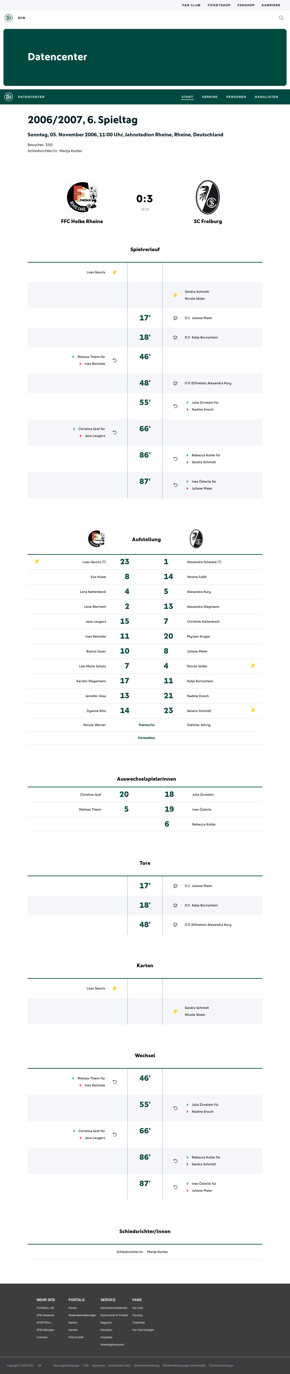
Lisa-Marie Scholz (92, 666)
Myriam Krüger (198, 636)
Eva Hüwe (98, 577)
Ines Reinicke (95, 364)
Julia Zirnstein (202, 402)
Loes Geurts (96, 272)
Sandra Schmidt (197, 291)
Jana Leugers (95, 436)
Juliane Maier (202, 318)
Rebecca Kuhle (203, 455)
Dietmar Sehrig (198, 725)
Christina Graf (89, 429)
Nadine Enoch (203, 409)
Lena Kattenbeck (93, 592)
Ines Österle (201, 481)
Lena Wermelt (95, 606)
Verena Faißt (197, 577)
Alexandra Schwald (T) (204, 562)
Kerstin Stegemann (91, 681)
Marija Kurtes (70, 151)
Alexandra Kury (219, 383)
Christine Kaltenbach (203, 621)
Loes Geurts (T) (94, 562)
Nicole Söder (195, 298)
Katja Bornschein (205, 337)
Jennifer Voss (95, 696)
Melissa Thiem (89, 357)
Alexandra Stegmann (203, 606)
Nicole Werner (94, 725)
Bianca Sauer (96, 651)
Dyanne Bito (96, 711)
